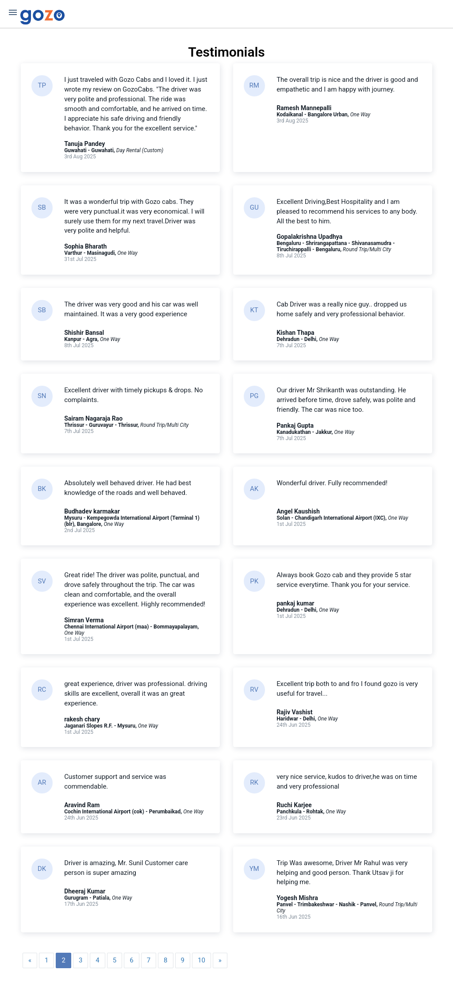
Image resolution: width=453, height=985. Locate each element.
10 (201, 961)
